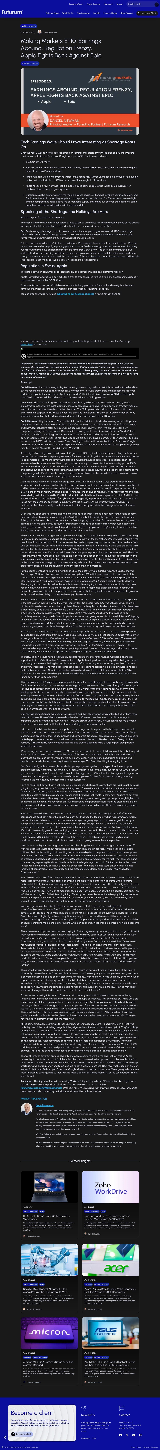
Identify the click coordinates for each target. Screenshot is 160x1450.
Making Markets (29, 25)
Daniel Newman (50, 32)
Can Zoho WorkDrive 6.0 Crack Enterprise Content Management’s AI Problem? (107, 1217)
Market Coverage (31, 1211)
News (42, 1211)
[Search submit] (156, 4)
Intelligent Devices (30, 63)
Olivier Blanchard (33, 1236)
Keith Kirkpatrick (94, 1233)
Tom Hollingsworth (34, 1309)
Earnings (88, 1284)
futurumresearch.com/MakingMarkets (41, 1087)
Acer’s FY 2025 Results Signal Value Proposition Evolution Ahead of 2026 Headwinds (110, 1290)
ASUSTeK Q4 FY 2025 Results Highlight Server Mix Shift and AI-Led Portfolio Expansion (109, 1363)
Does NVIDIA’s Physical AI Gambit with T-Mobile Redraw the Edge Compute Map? (45, 1290)
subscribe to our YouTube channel (75, 293)
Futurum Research (34, 1382)
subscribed (26, 343)
